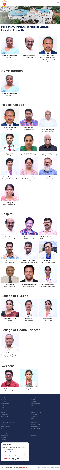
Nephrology (3, 439)
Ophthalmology (34, 414)
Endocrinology (4, 433)
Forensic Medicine (5, 403)
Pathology (3, 407)
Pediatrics (33, 418)
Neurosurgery (34, 422)
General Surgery (34, 410)
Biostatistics (33, 435)
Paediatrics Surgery (35, 426)
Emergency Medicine (35, 403)
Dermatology (33, 401)
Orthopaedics (34, 416)
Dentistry (33, 399)
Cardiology (3, 428)
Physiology (3, 401)
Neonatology (3, 437)
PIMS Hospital (23, 467)
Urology (32, 430)
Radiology (3, 412)
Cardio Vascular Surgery (6, 430)
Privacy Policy (50, 467)
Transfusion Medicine (5, 414)
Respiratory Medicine (5, 426)
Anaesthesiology (4, 416)
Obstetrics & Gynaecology (36, 412)
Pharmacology (4, 410)
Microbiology (4, 405)
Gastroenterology (4, 435)
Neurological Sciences (35, 424)
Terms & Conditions (41, 467)
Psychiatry (3, 424)
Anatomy (3, 397)
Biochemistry (3, 399)
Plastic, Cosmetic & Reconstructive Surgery (40, 428)
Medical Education (35, 433)
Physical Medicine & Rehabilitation (8, 422)
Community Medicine (35, 397)
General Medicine (34, 407)
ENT (32, 405)
